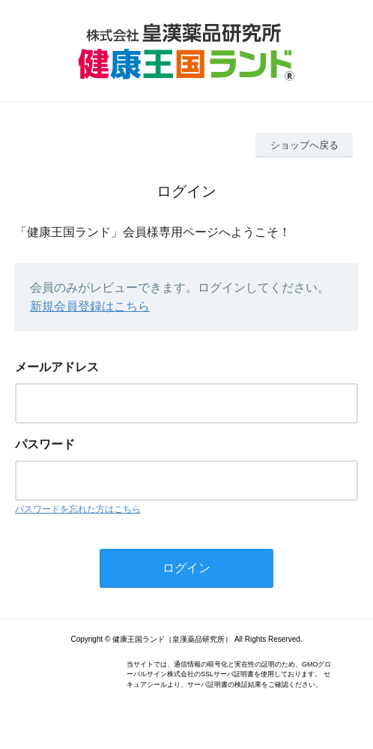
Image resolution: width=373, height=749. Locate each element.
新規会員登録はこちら (90, 306)
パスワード (45, 444)
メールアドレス (57, 367)
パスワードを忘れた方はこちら (78, 509)
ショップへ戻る (304, 145)
